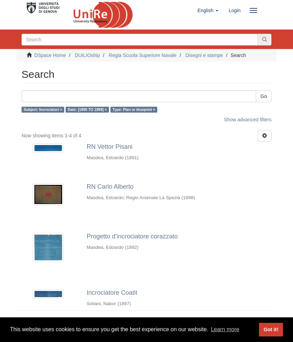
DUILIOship (87, 55)
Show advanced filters (247, 119)
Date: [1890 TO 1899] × (87, 109)
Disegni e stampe (204, 55)
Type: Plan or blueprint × (133, 109)
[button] (208, 10)
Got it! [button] (270, 329)
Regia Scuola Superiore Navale (142, 55)
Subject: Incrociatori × (43, 109)
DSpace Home (50, 55)
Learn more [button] (225, 329)
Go (263, 96)
